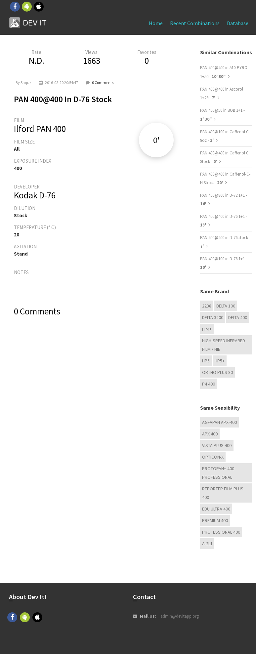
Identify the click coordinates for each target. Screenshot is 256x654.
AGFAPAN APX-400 (219, 422)
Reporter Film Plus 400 (222, 493)
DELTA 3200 (212, 317)
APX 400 (210, 434)
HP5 (206, 361)
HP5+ (220, 361)
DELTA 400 (237, 317)
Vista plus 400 (217, 445)
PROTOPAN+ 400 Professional (218, 473)
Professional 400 (221, 532)
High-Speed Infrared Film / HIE (223, 345)
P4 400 (208, 384)
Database (237, 23)
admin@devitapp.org (179, 616)
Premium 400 (215, 520)
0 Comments (102, 82)
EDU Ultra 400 (216, 509)
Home (156, 23)
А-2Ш (207, 544)
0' (156, 140)
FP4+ (207, 329)
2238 (206, 306)
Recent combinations (195, 23)
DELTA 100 (225, 306)
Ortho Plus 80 (217, 372)
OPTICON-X (213, 457)
